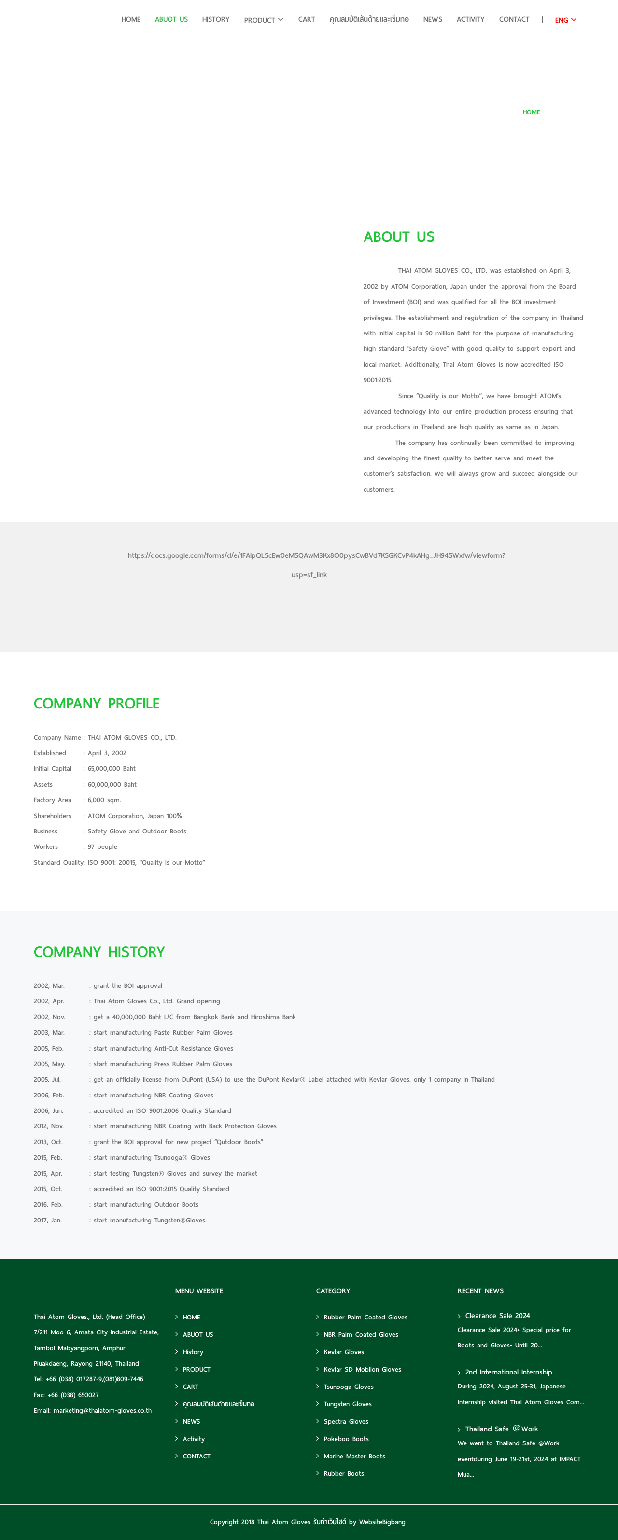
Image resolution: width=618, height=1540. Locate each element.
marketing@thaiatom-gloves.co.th (103, 1410)
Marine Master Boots (350, 1456)
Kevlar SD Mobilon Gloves (358, 1369)
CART (306, 19)
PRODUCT (259, 20)
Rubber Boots (340, 1473)
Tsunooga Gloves (345, 1386)
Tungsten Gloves (344, 1404)
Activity (471, 19)
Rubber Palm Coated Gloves (361, 1317)
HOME (131, 19)
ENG (561, 20)
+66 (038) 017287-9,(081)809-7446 (94, 1379)
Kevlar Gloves (340, 1352)
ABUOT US (171, 19)
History (216, 19)
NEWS (432, 19)
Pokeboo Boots (342, 1438)
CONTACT (514, 19)
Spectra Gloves (342, 1421)
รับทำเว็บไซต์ (329, 1521)
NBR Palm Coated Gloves (357, 1334)
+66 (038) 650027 (73, 1395)
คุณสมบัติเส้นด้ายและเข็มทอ (369, 19)
